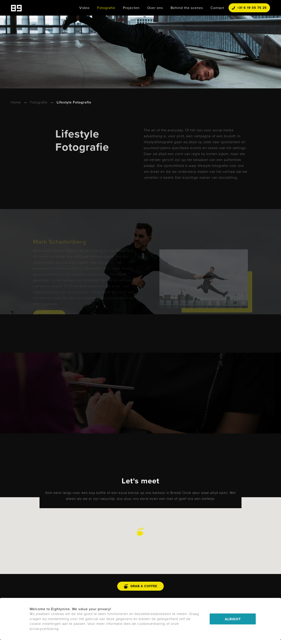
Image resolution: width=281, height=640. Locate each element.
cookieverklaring (151, 623)
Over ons (155, 7)
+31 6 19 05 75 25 (249, 7)
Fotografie (106, 7)
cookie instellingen (45, 623)
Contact (217, 7)
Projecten (131, 7)
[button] (140, 531)
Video (84, 7)
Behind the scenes (187, 7)
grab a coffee (140, 586)
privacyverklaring (44, 628)
